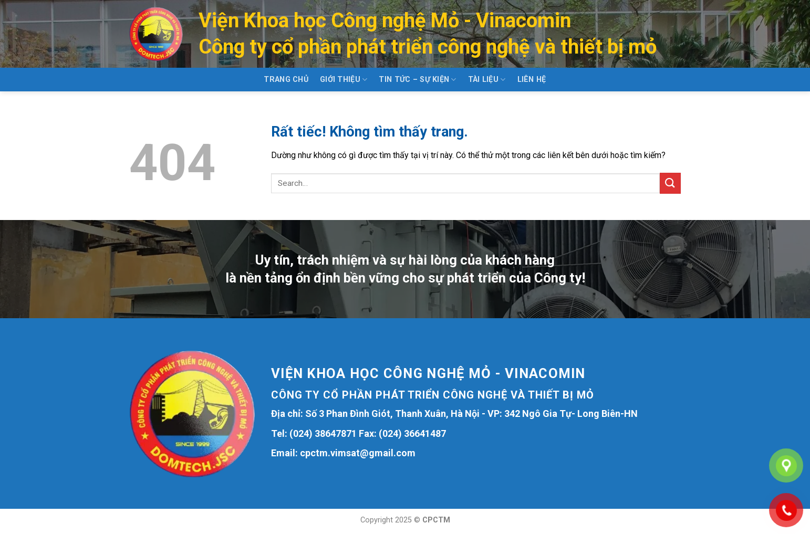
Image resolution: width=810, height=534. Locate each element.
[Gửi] (670, 183)
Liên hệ (531, 79)
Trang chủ (286, 79)
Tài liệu (487, 80)
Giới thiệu (343, 80)
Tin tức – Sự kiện (417, 80)
